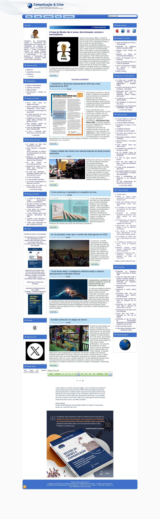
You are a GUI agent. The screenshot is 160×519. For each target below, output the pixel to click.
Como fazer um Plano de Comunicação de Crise (36, 186)
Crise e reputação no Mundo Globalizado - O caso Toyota (36, 107)
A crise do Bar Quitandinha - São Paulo (126, 168)
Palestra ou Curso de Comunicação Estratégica (126, 55)
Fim (106, 374)
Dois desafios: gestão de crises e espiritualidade (36, 124)
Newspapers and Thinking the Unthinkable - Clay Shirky (126, 106)
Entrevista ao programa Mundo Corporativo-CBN (126, 47)
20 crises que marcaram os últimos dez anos (126, 134)
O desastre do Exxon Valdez (126, 131)
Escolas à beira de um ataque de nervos (69, 320)
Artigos (38, 16)
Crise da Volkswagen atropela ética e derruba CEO (36, 128)
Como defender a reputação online (36, 149)
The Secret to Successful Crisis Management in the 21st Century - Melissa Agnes (126, 232)
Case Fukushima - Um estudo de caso (126, 141)
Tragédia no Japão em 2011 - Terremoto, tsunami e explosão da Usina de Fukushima (126, 255)
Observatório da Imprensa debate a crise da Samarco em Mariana (126, 227)
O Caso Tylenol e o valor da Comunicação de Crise (126, 119)
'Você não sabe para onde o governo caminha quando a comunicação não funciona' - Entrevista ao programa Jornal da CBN (126, 280)
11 (86, 374)
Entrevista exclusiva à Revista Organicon (126, 286)
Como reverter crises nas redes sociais (126, 145)
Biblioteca (30, 70)
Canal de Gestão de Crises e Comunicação (126, 43)
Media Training (121, 71)
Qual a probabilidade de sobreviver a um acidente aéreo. (126, 178)
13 (94, 374)
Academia (30, 74)
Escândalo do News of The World (126, 125)
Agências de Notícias (33, 87)
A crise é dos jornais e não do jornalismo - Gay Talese (126, 88)
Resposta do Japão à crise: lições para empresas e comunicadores (36, 167)
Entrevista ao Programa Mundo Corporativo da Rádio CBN (126, 273)
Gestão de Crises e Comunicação (35, 234)
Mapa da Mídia (31, 90)
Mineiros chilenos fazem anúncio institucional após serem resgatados (126, 249)
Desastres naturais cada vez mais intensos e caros (36, 174)
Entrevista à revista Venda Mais (126, 290)
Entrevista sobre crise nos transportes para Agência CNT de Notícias (126, 294)
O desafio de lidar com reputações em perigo (36, 145)
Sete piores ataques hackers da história (126, 138)
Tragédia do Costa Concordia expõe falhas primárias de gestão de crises (36, 119)
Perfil (58, 16)
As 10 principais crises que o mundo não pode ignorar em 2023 (79, 234)
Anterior (57, 374)
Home (29, 16)
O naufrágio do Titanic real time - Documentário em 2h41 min (126, 238)
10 (82, 374)
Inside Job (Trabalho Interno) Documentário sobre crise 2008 (126, 203)
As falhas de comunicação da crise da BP (36, 111)
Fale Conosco (75, 511)
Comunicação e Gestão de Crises (36, 92)
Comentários (69, 16)
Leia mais (36, 135)
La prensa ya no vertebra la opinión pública (126, 99)
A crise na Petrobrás (33, 177)
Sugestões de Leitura (33, 72)
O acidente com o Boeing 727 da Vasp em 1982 (126, 149)
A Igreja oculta (121, 194)
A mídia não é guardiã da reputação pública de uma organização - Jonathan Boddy (126, 82)
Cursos (31, 76)
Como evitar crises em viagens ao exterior (36, 103)
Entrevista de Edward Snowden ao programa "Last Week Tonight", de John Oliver (126, 215)
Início (51, 374)
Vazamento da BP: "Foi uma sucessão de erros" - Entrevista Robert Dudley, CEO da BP (126, 93)
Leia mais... (53, 75)
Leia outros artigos (36, 189)
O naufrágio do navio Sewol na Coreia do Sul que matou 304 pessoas (126, 209)
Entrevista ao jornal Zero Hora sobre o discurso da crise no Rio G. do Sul (126, 305)
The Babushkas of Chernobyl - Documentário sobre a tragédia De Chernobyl (126, 221)
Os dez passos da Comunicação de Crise (36, 163)
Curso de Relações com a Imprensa (126, 58)
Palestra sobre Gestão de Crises (126, 51)
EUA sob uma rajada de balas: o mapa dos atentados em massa (126, 163)
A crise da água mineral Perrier (126, 158)
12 (90, 374)
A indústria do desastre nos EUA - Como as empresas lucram (126, 243)
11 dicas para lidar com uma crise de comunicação (36, 115)
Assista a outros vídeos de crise (125, 261)
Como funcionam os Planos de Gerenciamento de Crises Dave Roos (36, 153)
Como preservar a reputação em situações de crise (73, 192)
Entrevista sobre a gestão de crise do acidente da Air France (126, 300)
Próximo (100, 374)
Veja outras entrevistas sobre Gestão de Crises (126, 329)
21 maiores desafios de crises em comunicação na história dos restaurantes (126, 172)
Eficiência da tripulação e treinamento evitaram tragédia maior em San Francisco (36, 158)
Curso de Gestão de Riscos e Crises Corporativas (126, 62)
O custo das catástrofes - (36, 172)
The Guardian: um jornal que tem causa (126, 103)
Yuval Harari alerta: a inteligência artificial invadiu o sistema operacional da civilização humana (76, 272)
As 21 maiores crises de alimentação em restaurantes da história (126, 154)
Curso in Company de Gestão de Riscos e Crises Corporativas (126, 67)
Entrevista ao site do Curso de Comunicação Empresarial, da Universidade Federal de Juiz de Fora (126, 321)
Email (69, 89)
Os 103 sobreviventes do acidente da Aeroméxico (126, 182)
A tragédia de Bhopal (123, 129)
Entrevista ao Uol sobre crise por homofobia (126, 310)
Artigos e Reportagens (34, 85)
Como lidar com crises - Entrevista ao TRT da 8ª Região (126, 315)
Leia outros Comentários (80, 79)
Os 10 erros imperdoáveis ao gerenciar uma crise (36, 182)
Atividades (48, 16)
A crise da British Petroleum (35, 179)
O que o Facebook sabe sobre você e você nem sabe (36, 132)
